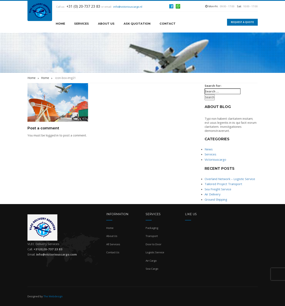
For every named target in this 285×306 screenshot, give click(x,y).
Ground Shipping (216, 199)
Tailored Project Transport (223, 184)
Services (81, 23)
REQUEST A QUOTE (242, 22)
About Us (106, 23)
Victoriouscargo (215, 159)
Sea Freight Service (218, 189)
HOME (60, 23)
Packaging (152, 228)
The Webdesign (53, 296)
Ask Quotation (137, 23)
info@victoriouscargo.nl (127, 6)
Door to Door (153, 244)
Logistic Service (155, 252)
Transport (152, 236)
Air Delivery (213, 194)
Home (110, 228)
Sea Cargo (152, 268)
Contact (168, 23)
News (209, 149)
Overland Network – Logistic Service (230, 179)
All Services (113, 244)
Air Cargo (151, 260)
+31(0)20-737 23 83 (48, 249)
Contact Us (112, 252)
